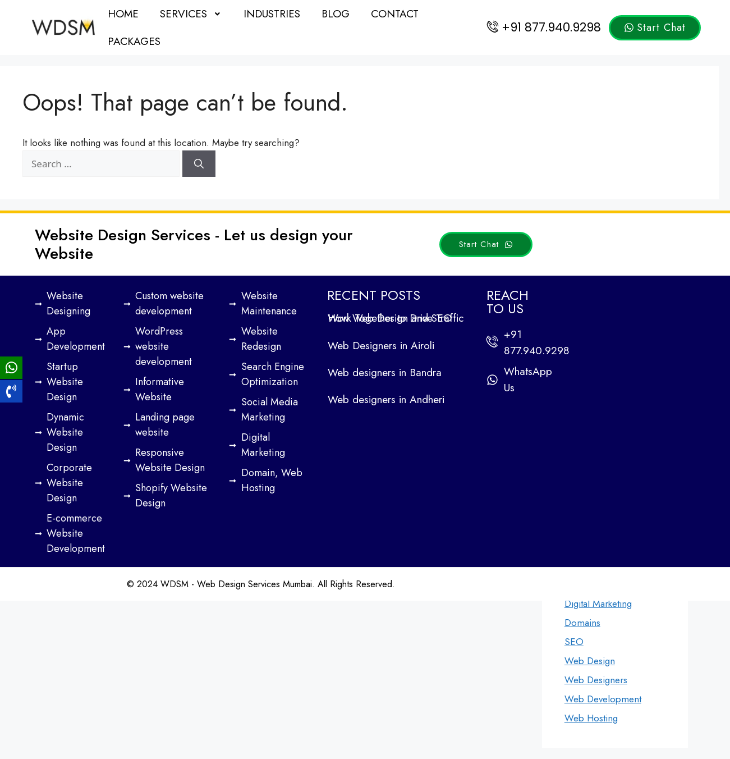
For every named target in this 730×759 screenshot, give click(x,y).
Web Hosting (591, 718)
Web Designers (595, 680)
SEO (574, 641)
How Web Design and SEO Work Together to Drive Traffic (395, 318)
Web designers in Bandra (385, 372)
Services (191, 13)
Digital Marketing (598, 603)
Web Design (589, 660)
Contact (395, 13)
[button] (191, 14)
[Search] (198, 163)
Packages (134, 41)
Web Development (602, 699)
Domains (582, 622)
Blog (336, 13)
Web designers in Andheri (386, 399)
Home (123, 13)
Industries (272, 13)
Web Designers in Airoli (381, 345)
